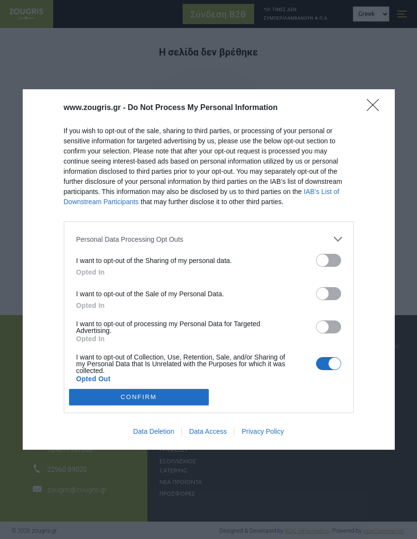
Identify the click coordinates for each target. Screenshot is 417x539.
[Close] (376, 108)
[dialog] (209, 269)
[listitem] (208, 239)
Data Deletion (153, 431)
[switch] (328, 260)
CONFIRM (139, 396)
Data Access (208, 431)
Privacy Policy (263, 431)
